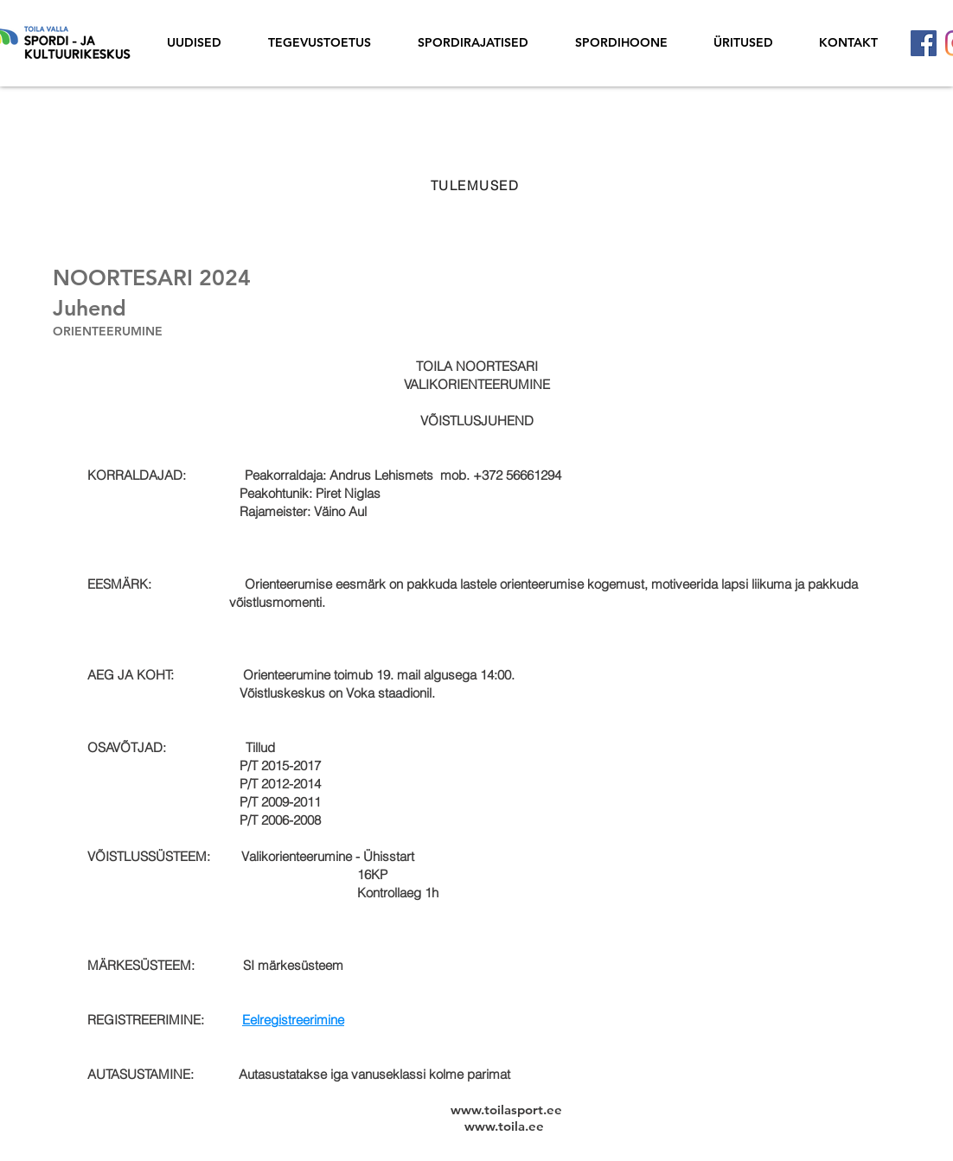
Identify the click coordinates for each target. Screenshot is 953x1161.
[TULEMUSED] (476, 185)
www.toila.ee (504, 1126)
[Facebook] (924, 43)
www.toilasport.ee (506, 1109)
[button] (743, 43)
